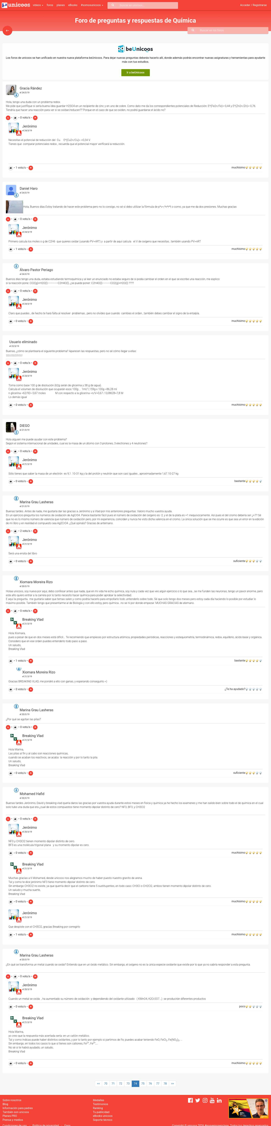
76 (150, 1083)
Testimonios (100, 1104)
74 (135, 1083)
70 (105, 1083)
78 (165, 1083)
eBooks (72, 5)
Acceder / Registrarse (253, 5)
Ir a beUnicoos (135, 72)
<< (98, 1083)
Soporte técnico (103, 1120)
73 (128, 1083)
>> (172, 1083)
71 (113, 1083)
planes (61, 5)
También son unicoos (16, 1112)
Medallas (98, 1100)
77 (157, 1083)
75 (142, 1083)
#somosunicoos (92, 5)
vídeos (38, 5)
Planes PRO (10, 1116)
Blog (5, 1104)
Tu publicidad (101, 1112)
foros (50, 5)
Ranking (98, 1108)
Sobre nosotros (12, 1100)
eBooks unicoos (103, 1116)
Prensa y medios (13, 1120)
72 (120, 1083)
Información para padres (18, 1108)
